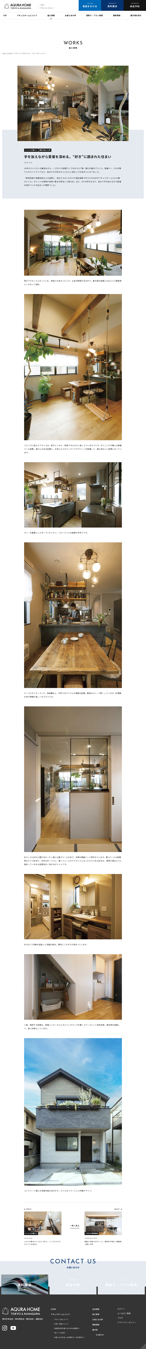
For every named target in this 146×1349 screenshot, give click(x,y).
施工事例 (10, 53)
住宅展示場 (99, 1328)
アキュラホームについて (61, 1310)
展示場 (95, 1324)
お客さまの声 (97, 1315)
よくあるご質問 (124, 1310)
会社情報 (96, 1305)
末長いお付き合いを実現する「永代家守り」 (70, 1331)
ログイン (121, 1305)
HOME (4, 53)
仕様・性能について (61, 1319)
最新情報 (96, 1319)
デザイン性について (61, 1315)
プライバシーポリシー (47, 8)
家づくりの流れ (59, 1327)
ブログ (42, 5)
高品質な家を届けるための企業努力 (67, 1323)
